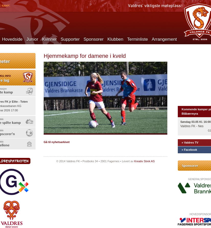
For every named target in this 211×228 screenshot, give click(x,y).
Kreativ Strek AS (144, 161)
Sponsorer (93, 39)
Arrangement (164, 39)
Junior (32, 39)
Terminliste (137, 39)
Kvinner (49, 39)
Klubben (115, 39)
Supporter (70, 39)
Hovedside (12, 39)
